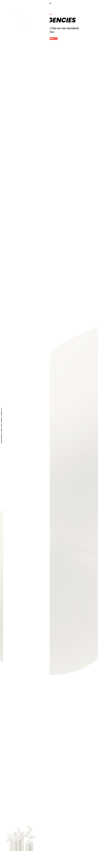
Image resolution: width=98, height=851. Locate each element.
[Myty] (49, 3)
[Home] (2, 408)
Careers (1, 430)
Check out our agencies (49, 38)
